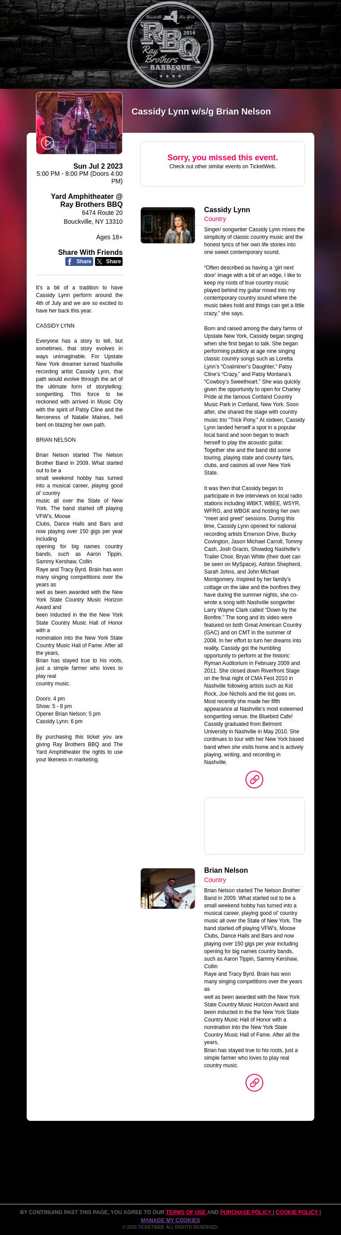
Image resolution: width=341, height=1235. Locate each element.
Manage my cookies (170, 1220)
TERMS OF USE (186, 1212)
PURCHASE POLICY (246, 1212)
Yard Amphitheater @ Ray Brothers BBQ (87, 200)
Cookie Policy (297, 1212)
